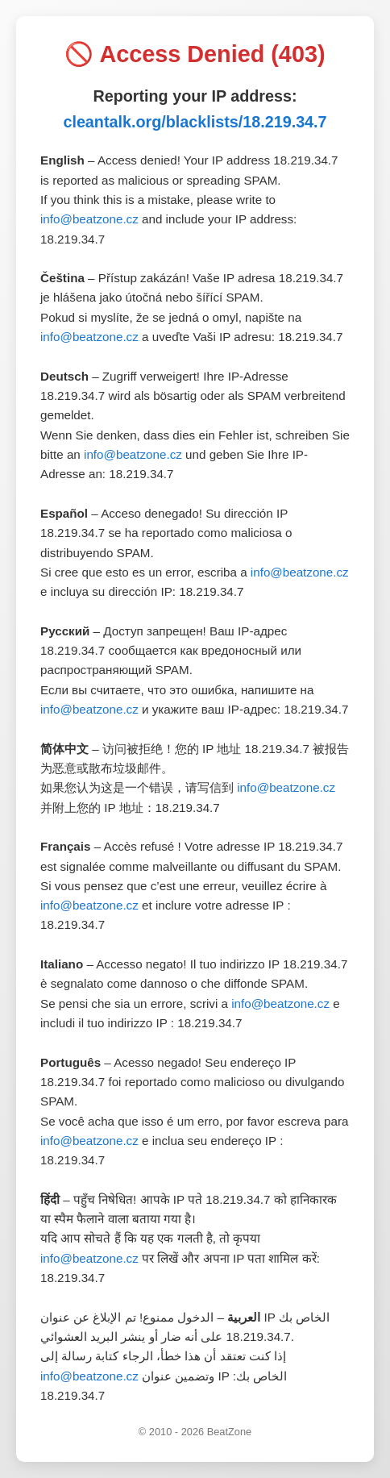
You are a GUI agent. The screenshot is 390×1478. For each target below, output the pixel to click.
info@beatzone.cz (89, 219)
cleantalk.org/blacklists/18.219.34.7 (194, 122)
